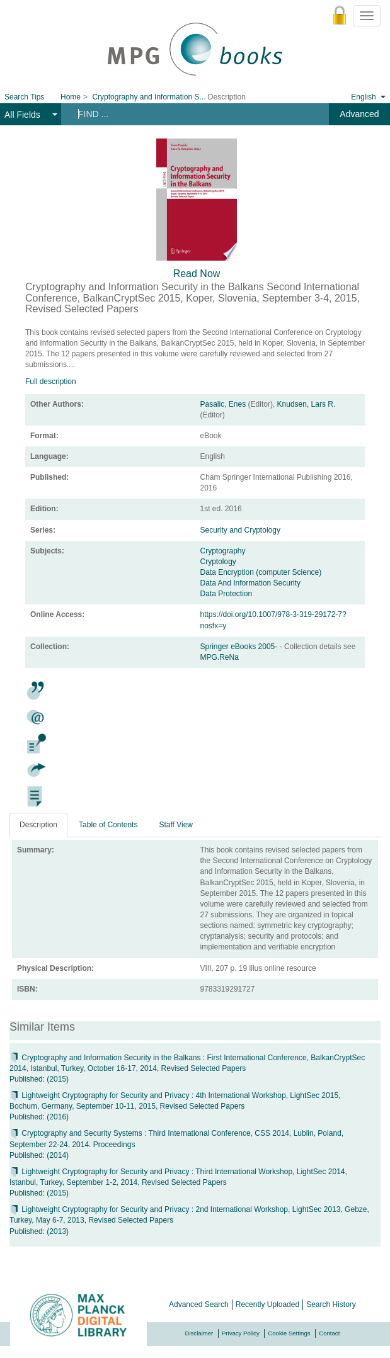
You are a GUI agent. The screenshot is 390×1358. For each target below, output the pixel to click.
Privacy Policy (241, 1333)
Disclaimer (199, 1333)
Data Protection (226, 593)
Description (38, 824)
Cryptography (223, 550)
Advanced (359, 114)
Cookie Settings (289, 1333)
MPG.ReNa (219, 657)
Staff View (176, 824)
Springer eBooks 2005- (240, 646)
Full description (50, 381)
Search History (331, 1304)
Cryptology (218, 561)
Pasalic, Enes (223, 404)
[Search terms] (188, 114)
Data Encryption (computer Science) (261, 572)
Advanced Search (199, 1304)
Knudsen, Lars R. (306, 404)
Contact (329, 1333)
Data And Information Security (250, 583)
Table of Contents (108, 824)
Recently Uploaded (267, 1304)
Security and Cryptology (240, 530)
